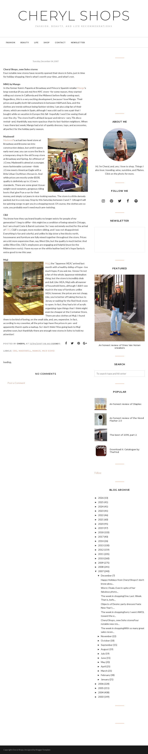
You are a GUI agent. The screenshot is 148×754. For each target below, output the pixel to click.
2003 (101, 696)
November (106, 636)
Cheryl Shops (74, 15)
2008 (101, 566)
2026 (101, 497)
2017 (101, 536)
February (105, 675)
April (103, 666)
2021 (101, 519)
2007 (101, 571)
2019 (101, 528)
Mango (80, 88)
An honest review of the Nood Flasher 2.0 (127, 419)
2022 (101, 515)
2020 (101, 523)
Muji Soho (48, 351)
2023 (101, 510)
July (103, 653)
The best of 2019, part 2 (123, 435)
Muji (47, 263)
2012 (101, 549)
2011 (101, 554)
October (105, 640)
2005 (101, 688)
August (105, 649)
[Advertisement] (120, 86)
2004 (101, 692)
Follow (98, 472)
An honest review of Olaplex (125, 404)
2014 (101, 541)
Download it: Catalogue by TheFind (124, 450)
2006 (101, 683)
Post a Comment (16, 383)
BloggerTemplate (43, 750)
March (104, 670)
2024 (101, 506)
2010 (101, 558)
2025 (101, 502)
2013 (101, 545)
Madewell (8, 140)
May (103, 662)
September (107, 644)
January (105, 679)
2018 (101, 532)
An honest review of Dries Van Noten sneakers (119, 346)
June (103, 657)
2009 (101, 562)
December (106, 575)
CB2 (8, 229)
